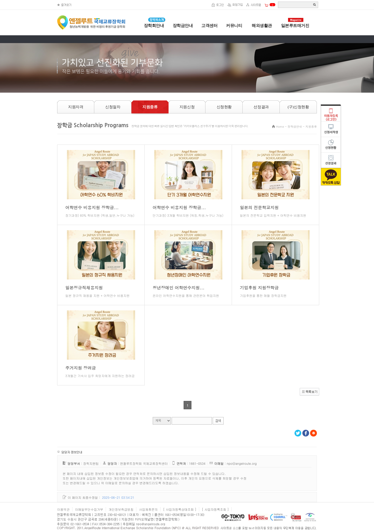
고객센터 (209, 25)
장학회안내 (154, 25)
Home (280, 126)
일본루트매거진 (295, 25)
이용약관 (63, 509)
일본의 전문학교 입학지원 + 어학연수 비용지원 (273, 215)
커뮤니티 (234, 25)
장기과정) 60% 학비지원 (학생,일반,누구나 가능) (100, 215)
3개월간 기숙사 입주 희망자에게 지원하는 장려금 (100, 375)
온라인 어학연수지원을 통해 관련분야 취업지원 (186, 295)
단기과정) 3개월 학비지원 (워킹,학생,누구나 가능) (188, 215)
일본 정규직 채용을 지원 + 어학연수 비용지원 (97, 295)
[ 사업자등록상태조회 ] (179, 509)
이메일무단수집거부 (89, 509)
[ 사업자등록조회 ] (215, 509)
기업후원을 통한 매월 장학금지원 (263, 295)
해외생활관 (261, 25)
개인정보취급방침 (121, 509)
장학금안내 (183, 25)
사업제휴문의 (148, 509)
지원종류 (311, 126)
